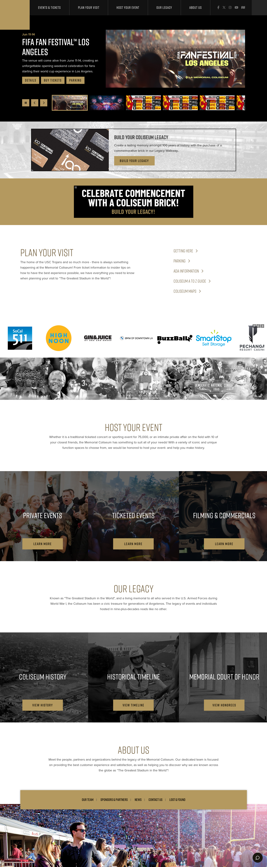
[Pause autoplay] (25, 102)
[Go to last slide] (34, 102)
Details (30, 80)
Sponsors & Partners (114, 799)
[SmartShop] (214, 338)
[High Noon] (59, 338)
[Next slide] (43, 102)
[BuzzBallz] (175, 338)
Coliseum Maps (185, 291)
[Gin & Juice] (98, 338)
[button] (70, 103)
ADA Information (186, 271)
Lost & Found (177, 799)
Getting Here (183, 251)
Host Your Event (128, 7)
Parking (75, 80)
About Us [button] (195, 7)
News (138, 799)
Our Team (87, 799)
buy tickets (53, 80)
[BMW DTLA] (137, 338)
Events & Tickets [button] (49, 7)
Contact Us (155, 799)
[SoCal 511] (21, 338)
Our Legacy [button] (164, 7)
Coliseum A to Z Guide (190, 281)
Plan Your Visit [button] (88, 7)
